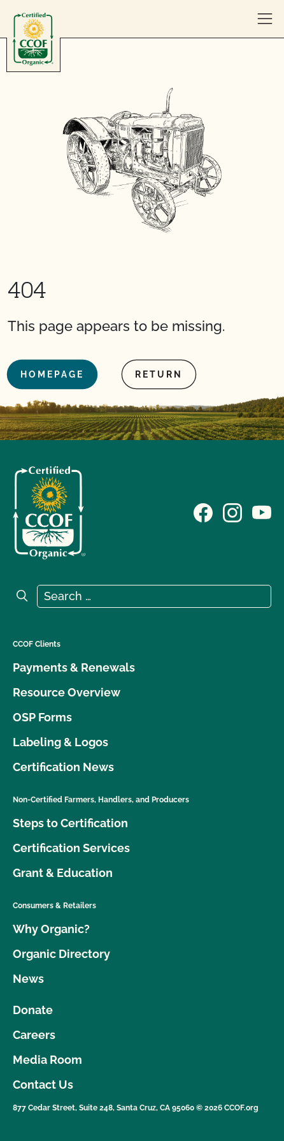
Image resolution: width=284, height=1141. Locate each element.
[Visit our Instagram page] (232, 511)
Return (159, 374)
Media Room (47, 1059)
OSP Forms (42, 717)
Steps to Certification (70, 823)
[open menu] (265, 19)
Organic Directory (61, 954)
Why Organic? (51, 929)
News (28, 978)
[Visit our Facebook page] (203, 511)
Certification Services (71, 848)
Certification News (63, 767)
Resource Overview (66, 692)
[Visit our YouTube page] (261, 511)
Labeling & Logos (60, 742)
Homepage (52, 374)
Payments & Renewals (74, 667)
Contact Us (43, 1084)
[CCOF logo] (33, 39)
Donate (33, 1010)
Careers (34, 1035)
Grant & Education (63, 873)
